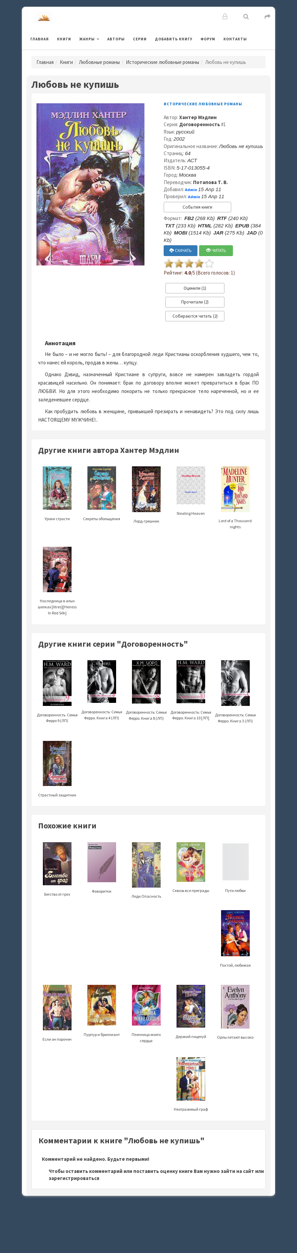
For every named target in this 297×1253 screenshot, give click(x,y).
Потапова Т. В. (210, 182)
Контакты (235, 39)
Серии (140, 39)
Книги (64, 39)
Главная (39, 39)
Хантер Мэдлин (198, 117)
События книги (197, 207)
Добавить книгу (173, 39)
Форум (207, 39)
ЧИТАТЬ (216, 250)
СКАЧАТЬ (180, 250)
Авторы (116, 39)
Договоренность (199, 124)
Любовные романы (99, 62)
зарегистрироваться (74, 1178)
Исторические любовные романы (162, 62)
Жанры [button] (87, 39)
